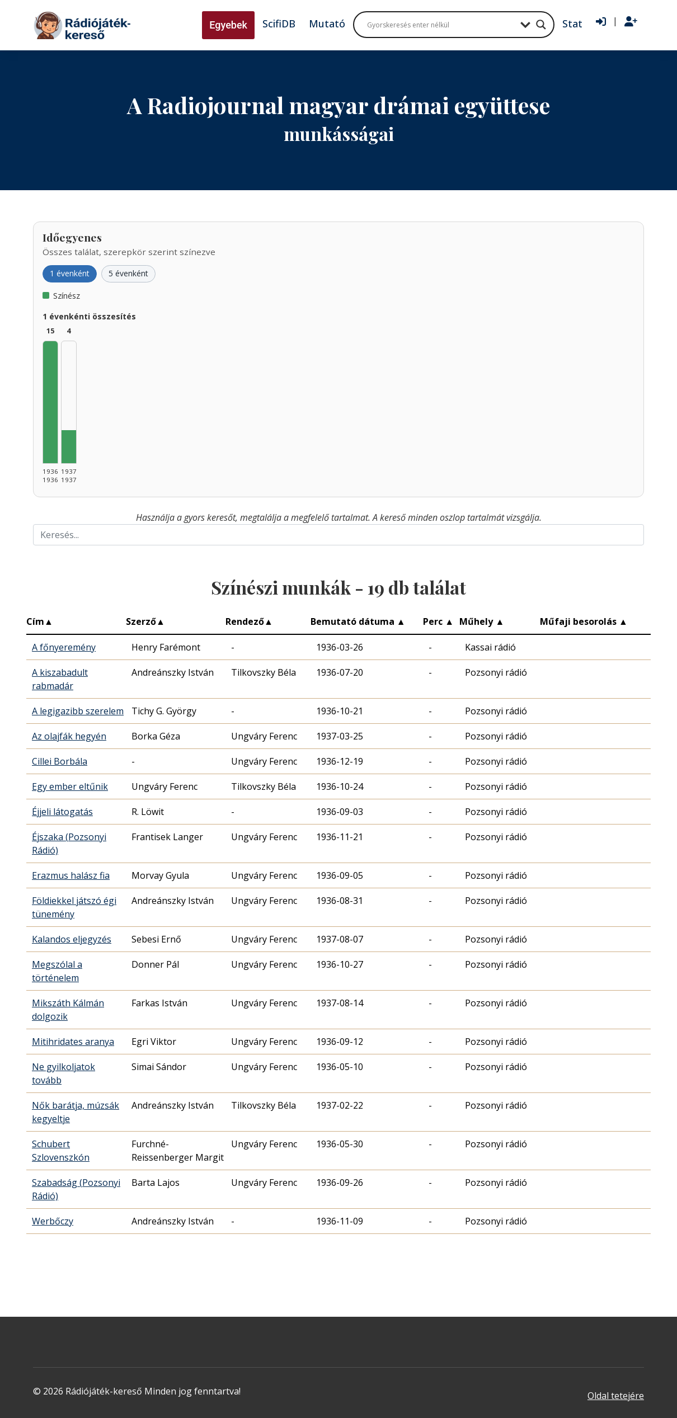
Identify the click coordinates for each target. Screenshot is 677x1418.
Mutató (327, 23)
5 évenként (128, 273)
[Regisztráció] (631, 21)
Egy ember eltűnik (70, 786)
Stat (572, 23)
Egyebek (228, 25)
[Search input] (441, 24)
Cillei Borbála (59, 761)
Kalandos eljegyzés (71, 939)
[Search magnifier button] (541, 24)
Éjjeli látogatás (62, 811)
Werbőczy (52, 1221)
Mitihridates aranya (73, 1041)
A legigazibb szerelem (78, 711)
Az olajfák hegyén (69, 736)
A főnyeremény (64, 647)
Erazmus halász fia (71, 875)
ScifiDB (278, 23)
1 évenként (70, 273)
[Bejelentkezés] (601, 21)
